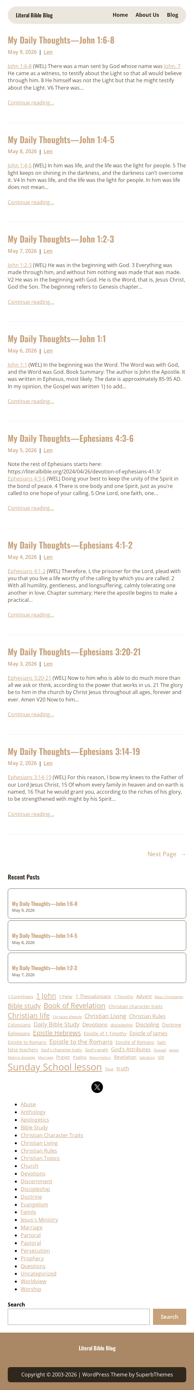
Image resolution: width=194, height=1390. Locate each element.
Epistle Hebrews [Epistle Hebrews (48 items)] (57, 1032)
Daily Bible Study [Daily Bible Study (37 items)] (56, 1024)
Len (48, 51)
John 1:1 (17, 364)
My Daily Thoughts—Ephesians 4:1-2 (70, 545)
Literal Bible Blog (34, 15)
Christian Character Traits (52, 1135)
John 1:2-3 (20, 265)
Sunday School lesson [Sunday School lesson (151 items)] (55, 1066)
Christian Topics (40, 1158)
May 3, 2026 (22, 663)
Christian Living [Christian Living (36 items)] (105, 1016)
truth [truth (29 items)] (123, 1068)
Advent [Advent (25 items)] (144, 996)
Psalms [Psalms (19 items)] (80, 1057)
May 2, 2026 (22, 763)
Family (28, 1212)
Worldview (33, 1281)
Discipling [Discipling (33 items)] (147, 1024)
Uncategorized (38, 1273)
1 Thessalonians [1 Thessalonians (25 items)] (93, 996)
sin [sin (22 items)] (161, 1057)
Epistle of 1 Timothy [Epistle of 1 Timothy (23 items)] (105, 1033)
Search (16, 1304)
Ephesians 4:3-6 (27, 478)
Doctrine (31, 1196)
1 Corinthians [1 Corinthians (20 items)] (20, 996)
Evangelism (34, 1204)
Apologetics (35, 1119)
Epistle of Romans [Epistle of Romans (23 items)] (135, 1042)
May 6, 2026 (22, 350)
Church (29, 1165)
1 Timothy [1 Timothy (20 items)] (123, 996)
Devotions (33, 1173)
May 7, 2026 (22, 250)
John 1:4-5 (20, 165)
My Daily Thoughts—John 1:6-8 (61, 40)
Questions (33, 1266)
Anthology (33, 1112)
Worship (31, 1289)
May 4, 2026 (22, 557)
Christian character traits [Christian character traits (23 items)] (135, 1006)
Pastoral (31, 1242)
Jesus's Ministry (39, 1219)
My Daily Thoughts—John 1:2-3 (61, 239)
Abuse (28, 1104)
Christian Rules (39, 1150)
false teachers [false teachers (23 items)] (23, 1050)
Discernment (36, 1181)
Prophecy (32, 1258)
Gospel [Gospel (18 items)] (160, 1050)
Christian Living (39, 1143)
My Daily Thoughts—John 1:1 (57, 338)
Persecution (35, 1250)
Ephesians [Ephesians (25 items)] (19, 1033)
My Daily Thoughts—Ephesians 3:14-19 (74, 751)
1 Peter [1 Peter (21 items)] (66, 996)
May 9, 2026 (22, 51)
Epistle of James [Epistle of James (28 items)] (148, 1033)
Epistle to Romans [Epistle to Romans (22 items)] (27, 1042)
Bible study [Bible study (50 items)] (24, 1005)
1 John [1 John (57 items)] (46, 995)
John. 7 (172, 66)
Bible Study (34, 1127)
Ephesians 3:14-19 (29, 777)
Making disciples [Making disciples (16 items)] (21, 1057)
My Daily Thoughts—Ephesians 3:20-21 (74, 652)
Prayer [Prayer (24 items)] (63, 1057)
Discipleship (35, 1189)
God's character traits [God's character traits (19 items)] (61, 1050)
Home (120, 14)
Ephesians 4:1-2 (27, 571)
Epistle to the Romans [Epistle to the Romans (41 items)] (81, 1042)
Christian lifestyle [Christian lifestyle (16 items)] (67, 1016)
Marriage (32, 1227)
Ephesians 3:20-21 (29, 677)
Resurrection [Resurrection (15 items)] (100, 1057)
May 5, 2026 (22, 450)
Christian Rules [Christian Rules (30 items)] (147, 1016)
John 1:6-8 (20, 66)
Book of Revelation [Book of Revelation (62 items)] (75, 1005)
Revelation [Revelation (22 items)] (125, 1057)
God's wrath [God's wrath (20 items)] (96, 1050)
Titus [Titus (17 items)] (109, 1068)
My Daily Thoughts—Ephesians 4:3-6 (71, 438)
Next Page (167, 854)
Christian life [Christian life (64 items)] (29, 1015)
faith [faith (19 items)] (161, 1042)
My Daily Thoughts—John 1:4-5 (61, 139)
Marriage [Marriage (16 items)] (45, 1057)
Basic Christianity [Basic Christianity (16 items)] (169, 996)
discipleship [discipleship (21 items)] (121, 1025)
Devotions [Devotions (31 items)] (94, 1024)
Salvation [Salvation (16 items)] (147, 1057)
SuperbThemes (154, 1374)
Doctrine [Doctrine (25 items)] (171, 1024)
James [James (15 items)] (174, 1050)
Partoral (31, 1235)
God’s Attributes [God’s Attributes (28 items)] (131, 1049)
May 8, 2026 (22, 151)
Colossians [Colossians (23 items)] (19, 1025)
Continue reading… (31, 102)
